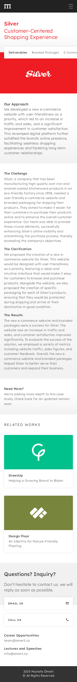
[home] (7, 6)
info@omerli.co (16, 654)
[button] (71, 6)
